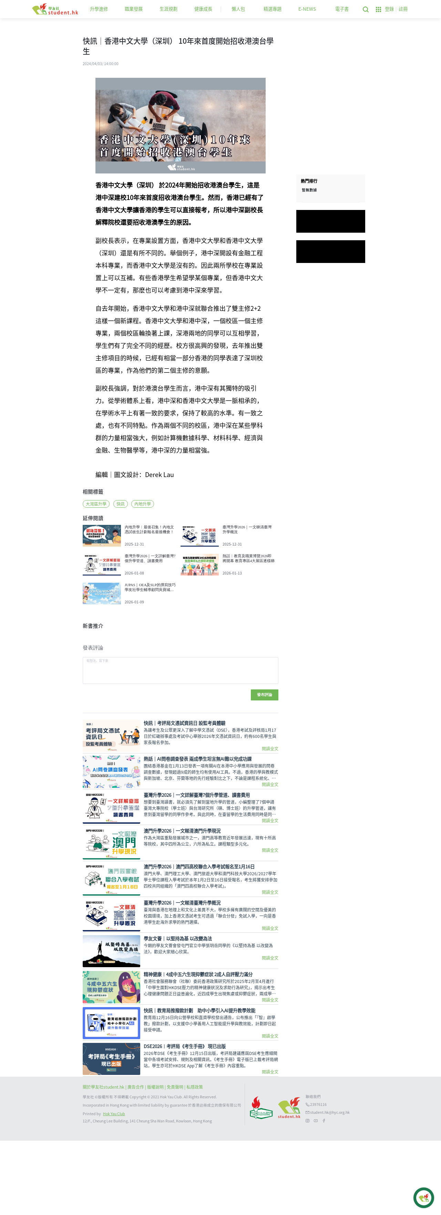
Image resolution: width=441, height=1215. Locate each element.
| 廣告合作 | (136, 1161)
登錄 (389, 9)
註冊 (403, 9)
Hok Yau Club (114, 1188)
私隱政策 (194, 1161)
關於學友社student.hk (104, 1161)
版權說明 (156, 1161)
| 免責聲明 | (175, 1161)
